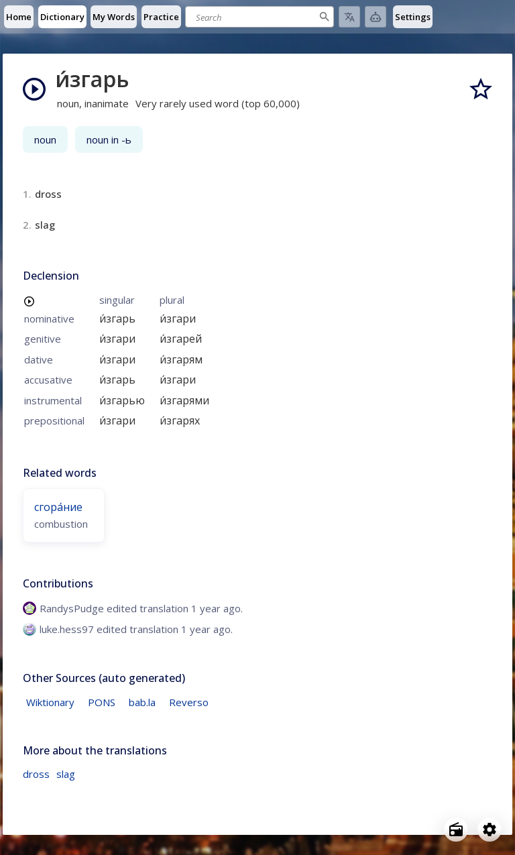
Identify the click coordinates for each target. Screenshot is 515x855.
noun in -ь (109, 139)
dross (36, 774)
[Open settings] (489, 829)
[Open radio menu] (456, 829)
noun (45, 139)
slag (65, 774)
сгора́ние (58, 507)
